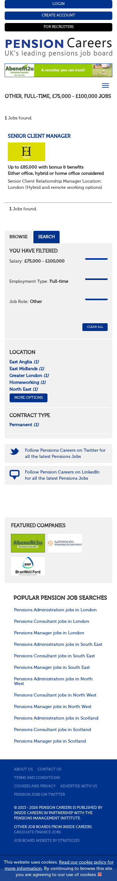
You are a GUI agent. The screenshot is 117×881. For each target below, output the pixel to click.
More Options (28, 398)
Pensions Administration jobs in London (55, 610)
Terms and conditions (37, 778)
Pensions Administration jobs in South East (58, 644)
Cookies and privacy (35, 786)
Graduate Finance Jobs (37, 832)
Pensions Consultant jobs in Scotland (52, 730)
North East (23, 389)
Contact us (49, 769)
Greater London (29, 376)
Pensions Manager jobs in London (49, 633)
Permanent (24, 425)
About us (23, 769)
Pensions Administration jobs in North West (53, 681)
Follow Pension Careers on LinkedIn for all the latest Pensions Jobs (62, 475)
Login (58, 4)
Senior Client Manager (39, 136)
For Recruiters (59, 27)
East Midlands (26, 369)
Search (46, 237)
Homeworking (27, 382)
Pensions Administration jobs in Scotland (56, 718)
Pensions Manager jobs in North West (52, 707)
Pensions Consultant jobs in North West (55, 695)
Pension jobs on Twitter (39, 795)
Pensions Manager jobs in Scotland (50, 741)
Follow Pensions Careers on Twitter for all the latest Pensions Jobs (65, 453)
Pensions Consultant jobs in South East (54, 656)
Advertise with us (78, 786)
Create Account (58, 15)
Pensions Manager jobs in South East (52, 667)
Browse (18, 237)
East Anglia (24, 362)
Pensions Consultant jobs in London (51, 621)
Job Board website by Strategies (47, 841)
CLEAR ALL (95, 327)
